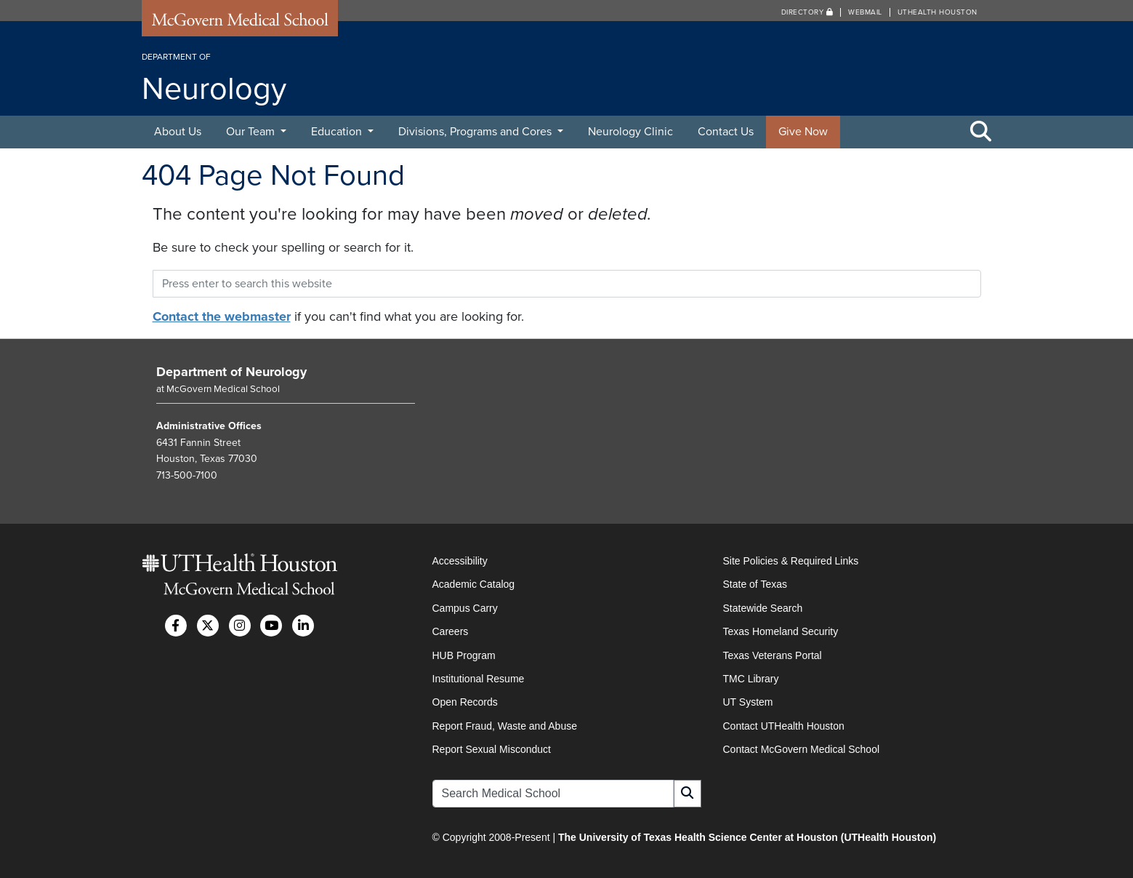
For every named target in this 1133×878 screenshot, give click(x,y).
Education (338, 131)
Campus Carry (465, 608)
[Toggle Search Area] (981, 132)
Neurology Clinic (630, 131)
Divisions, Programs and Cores (476, 131)
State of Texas (755, 584)
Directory (807, 12)
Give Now (803, 131)
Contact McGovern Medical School (801, 749)
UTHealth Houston (937, 12)
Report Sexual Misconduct (491, 749)
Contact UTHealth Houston (783, 726)
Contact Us (726, 131)
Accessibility (460, 561)
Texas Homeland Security (781, 631)
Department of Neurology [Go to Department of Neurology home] (231, 372)
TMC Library (751, 679)
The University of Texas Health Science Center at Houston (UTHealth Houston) (747, 837)
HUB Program (464, 655)
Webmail (865, 12)
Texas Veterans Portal (772, 655)
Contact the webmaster (222, 316)
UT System (748, 702)
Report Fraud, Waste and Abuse (504, 726)
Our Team (252, 131)
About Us (177, 131)
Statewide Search (763, 608)
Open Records (465, 702)
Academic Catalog (473, 584)
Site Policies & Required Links (791, 561)
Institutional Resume (478, 679)
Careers (450, 631)
